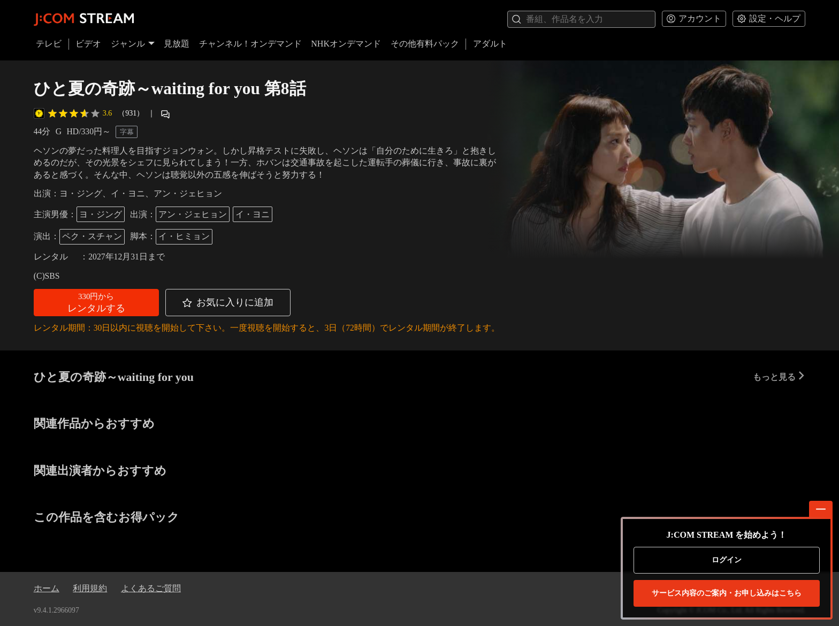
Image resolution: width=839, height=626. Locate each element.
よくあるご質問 (151, 588)
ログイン (727, 560)
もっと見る (779, 376)
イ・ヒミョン (184, 236)
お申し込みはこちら (727, 593)
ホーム (46, 588)
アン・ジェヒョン (192, 214)
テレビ (49, 43)
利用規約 (90, 588)
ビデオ (88, 43)
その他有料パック (425, 43)
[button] (96, 302)
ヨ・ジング (100, 214)
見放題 (176, 43)
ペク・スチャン (92, 236)
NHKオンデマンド (346, 43)
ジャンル (133, 43)
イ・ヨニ (252, 214)
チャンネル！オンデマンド (250, 43)
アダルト (490, 43)
